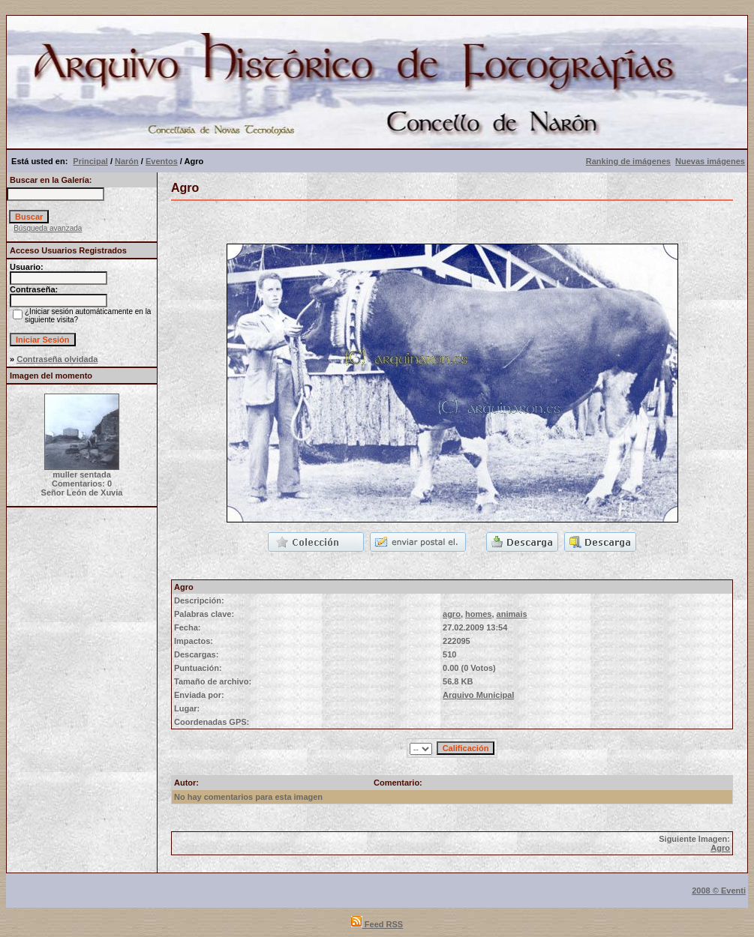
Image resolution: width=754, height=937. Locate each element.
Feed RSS (377, 924)
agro (452, 613)
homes (478, 613)
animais (512, 613)
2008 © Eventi (719, 890)
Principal (90, 161)
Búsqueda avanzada (48, 228)
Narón (127, 161)
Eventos (162, 161)
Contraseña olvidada (57, 359)
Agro (720, 847)
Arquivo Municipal (478, 694)
